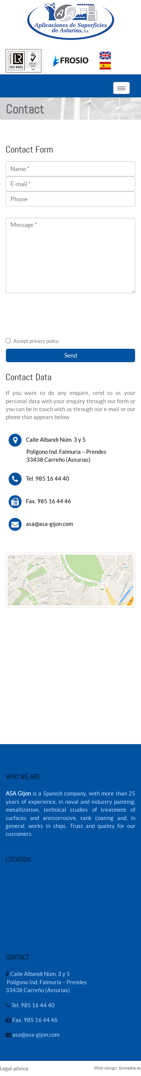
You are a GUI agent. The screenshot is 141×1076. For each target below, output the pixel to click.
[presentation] (63, 319)
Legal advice (14, 1068)
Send (70, 355)
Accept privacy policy (36, 341)
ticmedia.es (130, 1067)
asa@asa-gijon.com (48, 523)
